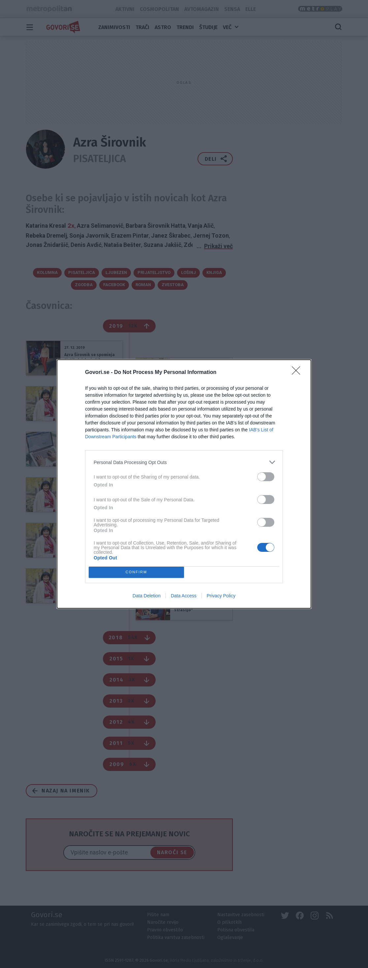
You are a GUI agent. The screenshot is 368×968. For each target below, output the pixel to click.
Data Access (184, 595)
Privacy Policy (221, 595)
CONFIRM (136, 572)
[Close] (298, 372)
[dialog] (184, 484)
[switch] (265, 476)
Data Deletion (147, 595)
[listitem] (184, 462)
